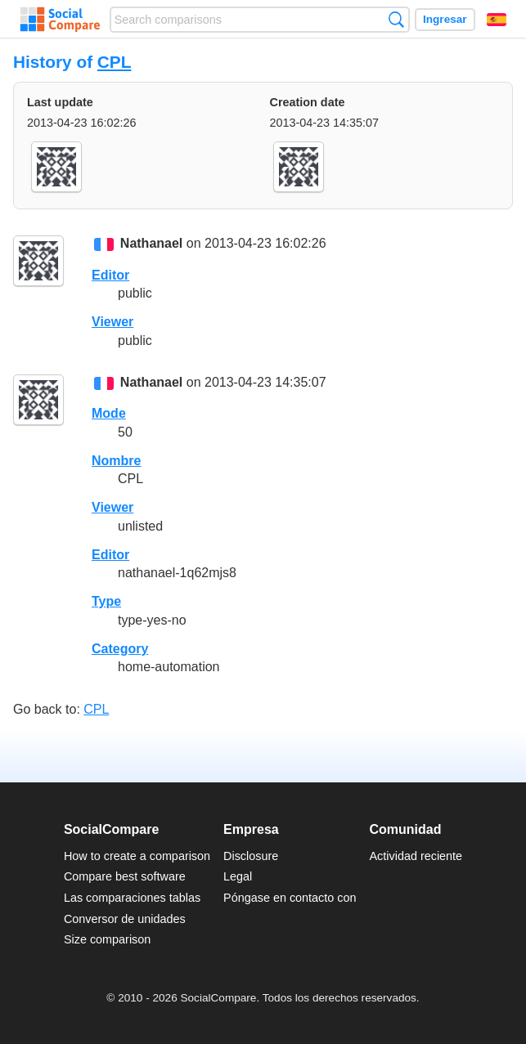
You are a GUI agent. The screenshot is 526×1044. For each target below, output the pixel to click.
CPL (114, 61)
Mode (109, 413)
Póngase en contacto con (289, 897)
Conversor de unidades (125, 918)
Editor (110, 275)
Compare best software (125, 876)
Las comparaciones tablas (132, 897)
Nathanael (151, 244)
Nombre (116, 461)
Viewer (112, 322)
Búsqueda (396, 19)
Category (120, 649)
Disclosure (250, 856)
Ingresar (445, 19)
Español (496, 19)
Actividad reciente (416, 856)
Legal (237, 876)
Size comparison (107, 939)
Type (106, 601)
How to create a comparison (137, 856)
